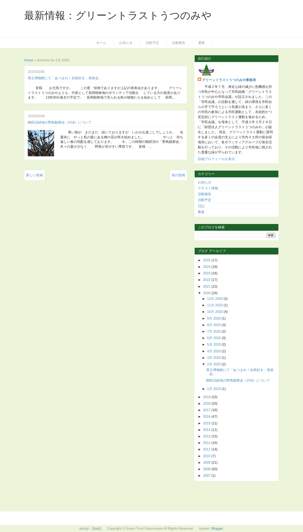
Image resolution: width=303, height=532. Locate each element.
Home (28, 60)
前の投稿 (178, 175)
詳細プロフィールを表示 (216, 159)
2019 (207, 397)
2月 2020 (214, 364)
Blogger (217, 528)
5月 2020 (214, 344)
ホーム (101, 43)
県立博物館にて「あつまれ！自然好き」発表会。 (65, 78)
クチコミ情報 (208, 188)
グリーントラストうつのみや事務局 (229, 80)
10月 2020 (215, 311)
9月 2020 (214, 318)
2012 (207, 443)
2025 (207, 260)
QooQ (96, 528)
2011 (207, 449)
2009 (207, 462)
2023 (207, 273)
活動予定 (152, 43)
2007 (207, 475)
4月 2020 (214, 351)
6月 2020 (214, 338)
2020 (207, 293)
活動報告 (178, 43)
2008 (207, 469)
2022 (207, 280)
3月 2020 (214, 357)
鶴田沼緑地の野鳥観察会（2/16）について (60, 122)
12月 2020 (215, 298)
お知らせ (126, 43)
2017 (207, 410)
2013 (207, 436)
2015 (207, 423)
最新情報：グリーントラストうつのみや (117, 15)
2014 (207, 430)
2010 (207, 456)
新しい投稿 (34, 175)
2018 (207, 403)
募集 (201, 43)
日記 (201, 206)
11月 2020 (215, 305)
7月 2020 (214, 331)
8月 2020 (214, 325)
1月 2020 (214, 389)
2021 (207, 286)
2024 (207, 267)
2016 (207, 416)
